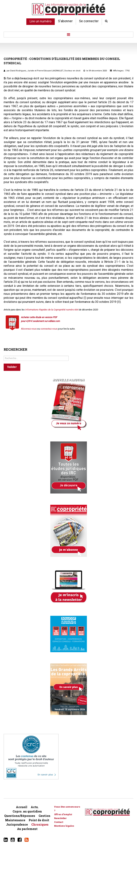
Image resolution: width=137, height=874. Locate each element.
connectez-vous (48, 328)
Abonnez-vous (29, 328)
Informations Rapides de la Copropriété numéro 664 (51, 309)
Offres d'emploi (63, 814)
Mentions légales (64, 826)
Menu (68, 34)
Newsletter (60, 818)
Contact (58, 822)
